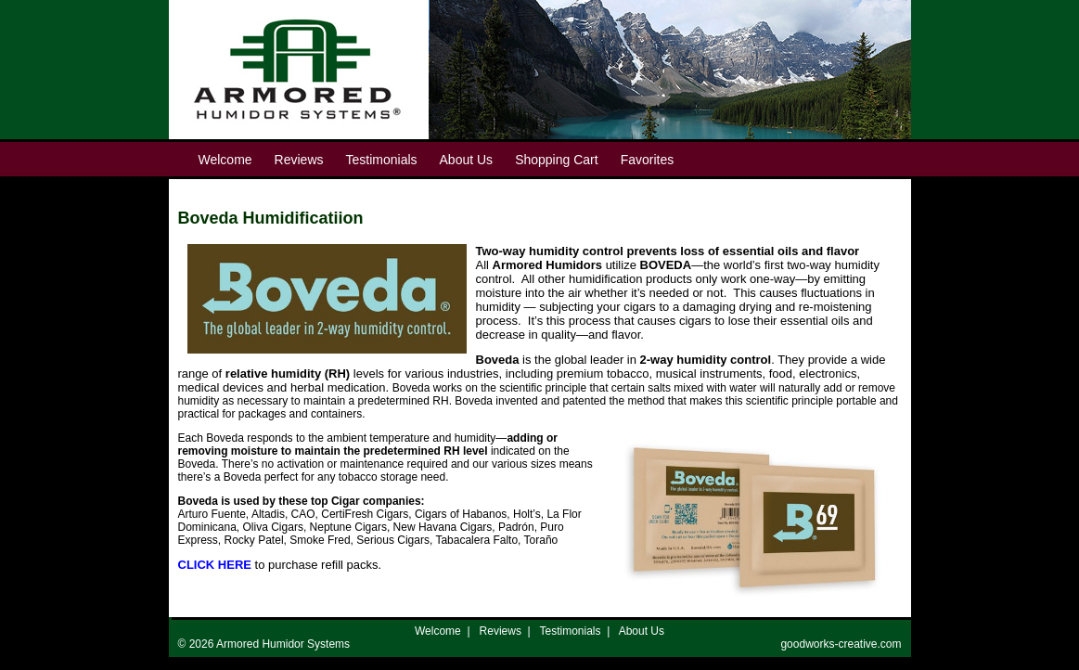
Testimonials (570, 631)
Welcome (438, 631)
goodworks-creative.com (840, 644)
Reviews (500, 631)
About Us (641, 631)
